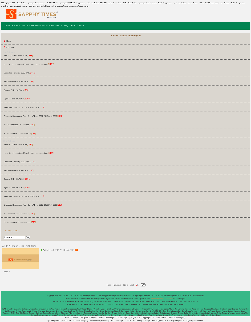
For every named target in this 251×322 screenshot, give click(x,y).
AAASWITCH (137, 301)
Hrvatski (128, 321)
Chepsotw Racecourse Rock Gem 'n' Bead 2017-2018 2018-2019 (30, 116)
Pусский (50, 321)
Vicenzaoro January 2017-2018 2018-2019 (21, 107)
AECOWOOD (98, 304)
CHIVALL (186, 301)
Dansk (151, 318)
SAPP (121, 304)
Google (86, 301)
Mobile (67, 318)
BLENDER (166, 304)
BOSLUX (147, 301)
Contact (80, 25)
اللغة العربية (135, 318)
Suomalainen (161, 318)
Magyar (145, 318)
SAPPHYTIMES (111, 301)
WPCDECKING (155, 304)
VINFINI (128, 301)
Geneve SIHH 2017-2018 (14, 90)
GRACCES (137, 304)
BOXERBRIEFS (177, 304)
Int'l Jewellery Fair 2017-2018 (16, 81)
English (189, 321)
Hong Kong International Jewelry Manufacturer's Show (26, 64)
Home (7, 25)
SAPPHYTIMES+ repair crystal (26, 25)
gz (76, 301)
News (45, 25)
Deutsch (101, 318)
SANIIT (122, 301)
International (198, 321)
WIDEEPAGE (99, 301)
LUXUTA (114, 304)
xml (81, 301)
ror (78, 301)
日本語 (127, 318)
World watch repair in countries (16, 125)
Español (75, 318)
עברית (181, 321)
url (73, 301)
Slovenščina (95, 321)
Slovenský (105, 321)
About (72, 25)
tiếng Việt (85, 321)
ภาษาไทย (169, 321)
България (137, 321)
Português (84, 318)
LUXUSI (107, 304)
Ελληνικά (153, 321)
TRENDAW (87, 304)
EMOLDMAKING (158, 301)
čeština (145, 321)
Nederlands (118, 318)
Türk (176, 321)
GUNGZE (128, 304)
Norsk (170, 318)
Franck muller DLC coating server (17, 133)
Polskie (58, 321)
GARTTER (178, 301)
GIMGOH (194, 301)
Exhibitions (54, 25)
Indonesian (66, 321)
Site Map (68, 301)
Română (76, 321)
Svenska (177, 318)
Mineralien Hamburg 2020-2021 (17, 73)
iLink (62, 301)
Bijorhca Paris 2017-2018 (14, 99)
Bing (91, 301)
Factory (64, 25)
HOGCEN (71, 304)
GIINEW (145, 304)
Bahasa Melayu (117, 321)
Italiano (109, 318)
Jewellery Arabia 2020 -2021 (15, 56)
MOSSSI (78, 304)
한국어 (161, 321)
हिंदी (183, 318)
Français (93, 318)
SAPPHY (169, 301)
